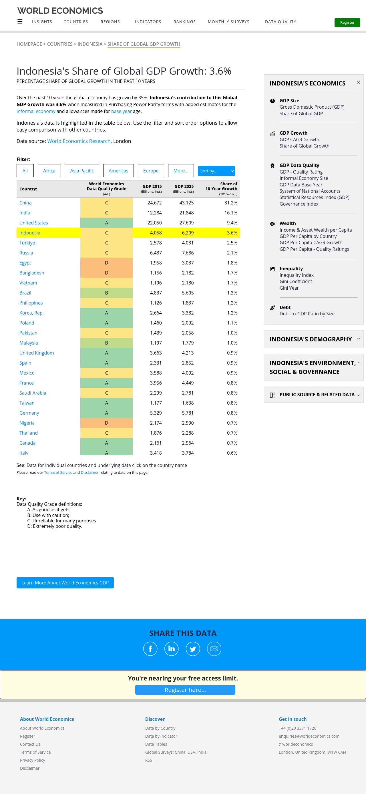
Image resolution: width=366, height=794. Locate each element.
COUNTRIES (75, 21)
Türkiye (27, 243)
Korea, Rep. (31, 313)
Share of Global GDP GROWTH (144, 44)
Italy (23, 453)
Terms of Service (58, 472)
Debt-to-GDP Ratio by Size (307, 314)
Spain (25, 363)
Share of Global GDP (301, 113)
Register (27, 736)
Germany (29, 413)
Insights (42, 21)
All (25, 171)
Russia (26, 253)
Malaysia (28, 343)
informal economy (36, 111)
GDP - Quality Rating (301, 172)
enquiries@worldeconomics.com (309, 736)
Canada (27, 443)
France (26, 383)
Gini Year (289, 288)
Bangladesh (31, 273)
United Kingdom (36, 353)
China (25, 203)
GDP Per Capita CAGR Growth (311, 242)
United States (33, 223)
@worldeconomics (296, 744)
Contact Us (30, 744)
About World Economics (42, 728)
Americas (118, 171)
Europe (151, 171)
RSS (148, 760)
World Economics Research (79, 141)
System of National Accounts (310, 191)
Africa (49, 171)
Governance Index (299, 204)
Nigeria (27, 423)
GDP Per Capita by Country (308, 236)
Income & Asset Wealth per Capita (316, 230)
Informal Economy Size (304, 178)
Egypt (25, 263)
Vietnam (28, 283)
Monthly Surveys (229, 21)
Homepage (29, 44)
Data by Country (160, 728)
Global (151, 752)
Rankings (185, 21)
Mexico (27, 373)
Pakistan (28, 333)
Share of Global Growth (304, 146)
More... (181, 171)
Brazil (25, 293)
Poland (26, 323)
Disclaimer (90, 472)
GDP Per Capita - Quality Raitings (314, 249)
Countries (60, 44)
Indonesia (89, 44)
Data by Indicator (161, 736)
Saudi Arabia (32, 393)
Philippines (31, 303)
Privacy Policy (32, 760)
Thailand (28, 433)
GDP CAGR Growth (299, 139)
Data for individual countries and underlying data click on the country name (107, 465)
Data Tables (156, 744)
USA (191, 752)
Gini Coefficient (296, 281)
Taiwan (27, 403)
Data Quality (280, 21)
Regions (110, 21)
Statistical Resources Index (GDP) (314, 197)
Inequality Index (297, 275)
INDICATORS (148, 21)
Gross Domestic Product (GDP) (312, 107)
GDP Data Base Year (301, 185)
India (24, 213)
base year (121, 111)
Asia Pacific (82, 171)
